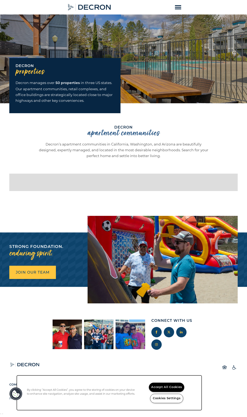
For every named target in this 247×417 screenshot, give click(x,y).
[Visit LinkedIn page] (181, 332)
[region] (109, 392)
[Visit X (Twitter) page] (169, 332)
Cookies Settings (167, 398)
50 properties (67, 83)
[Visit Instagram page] (156, 344)
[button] (121, 7)
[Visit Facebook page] (156, 332)
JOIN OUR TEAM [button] (32, 272)
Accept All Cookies (166, 387)
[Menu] (178, 7)
